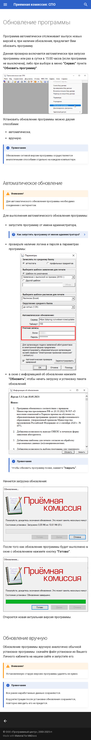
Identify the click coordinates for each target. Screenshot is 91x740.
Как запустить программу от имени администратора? (48, 234)
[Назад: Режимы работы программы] (6, 720)
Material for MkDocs (26, 735)
